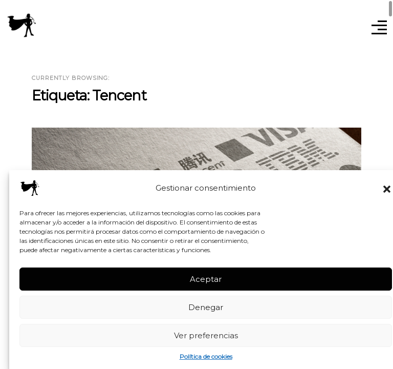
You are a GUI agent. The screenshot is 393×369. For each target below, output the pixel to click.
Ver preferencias (206, 335)
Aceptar (206, 279)
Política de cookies (206, 356)
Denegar (205, 307)
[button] (387, 188)
